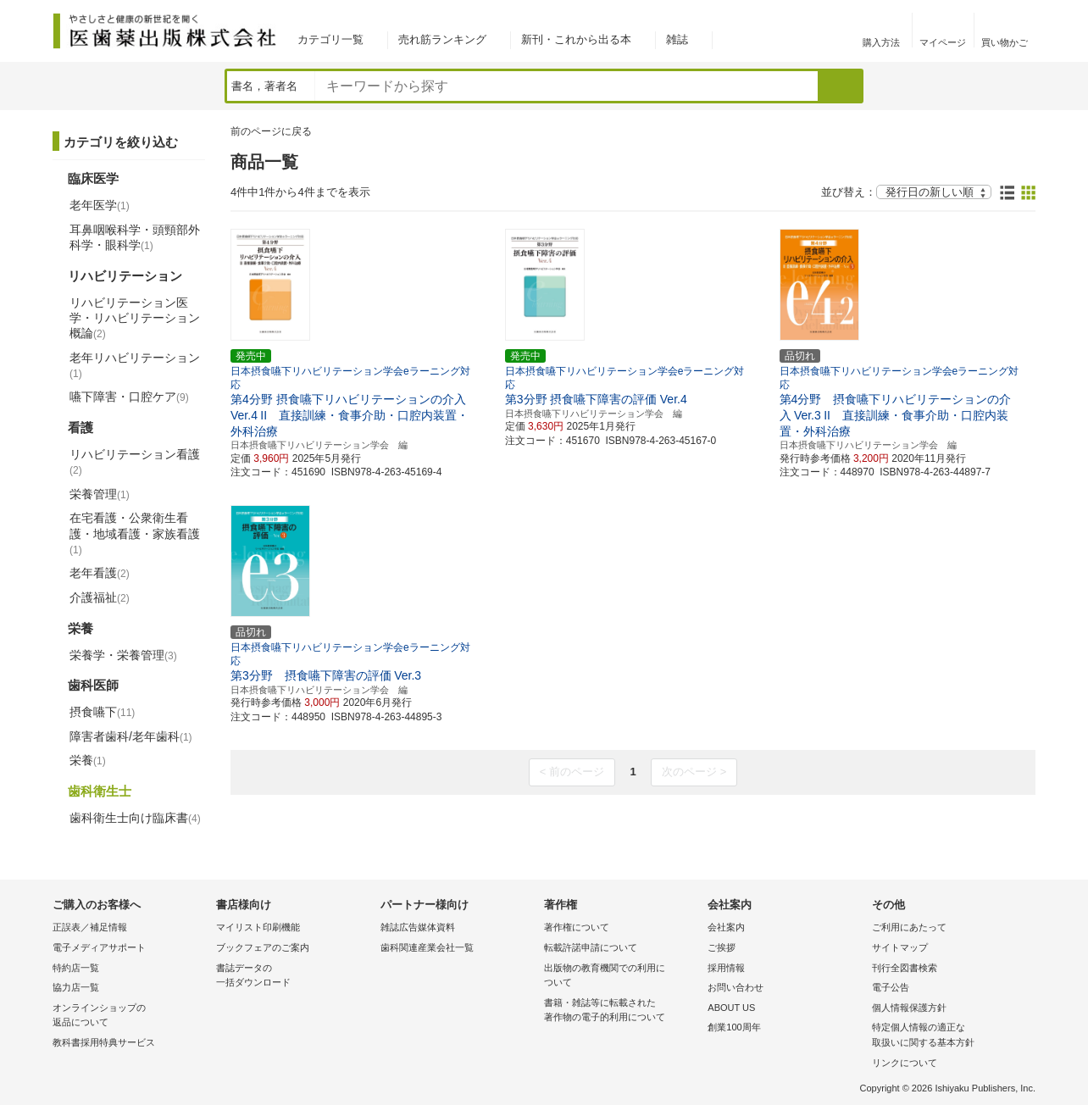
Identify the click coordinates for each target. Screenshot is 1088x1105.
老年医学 (99, 205)
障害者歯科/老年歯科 (130, 736)
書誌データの (293, 977)
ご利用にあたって (909, 927)
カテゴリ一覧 (330, 39)
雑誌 (677, 39)
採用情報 (726, 968)
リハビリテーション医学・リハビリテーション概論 (134, 318)
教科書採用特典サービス (104, 1042)
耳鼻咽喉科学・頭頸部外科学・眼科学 (134, 237)
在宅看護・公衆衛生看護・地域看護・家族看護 (134, 533)
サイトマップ (900, 947)
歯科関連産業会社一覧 (427, 947)
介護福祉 (99, 597)
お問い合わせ (735, 987)
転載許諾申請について (590, 947)
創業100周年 (734, 1027)
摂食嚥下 (102, 712)
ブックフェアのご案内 (262, 947)
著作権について (576, 927)
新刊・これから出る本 (576, 39)
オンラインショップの (130, 1016)
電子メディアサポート (99, 947)
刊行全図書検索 (904, 968)
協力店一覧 (76, 987)
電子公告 (890, 987)
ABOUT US (731, 1007)
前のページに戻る (271, 131)
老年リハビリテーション (134, 365)
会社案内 (726, 927)
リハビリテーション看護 (134, 461)
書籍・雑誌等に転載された (621, 1011)
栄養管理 (99, 494)
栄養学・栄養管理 (123, 655)
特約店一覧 (76, 968)
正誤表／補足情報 (90, 927)
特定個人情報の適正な (949, 1036)
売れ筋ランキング (442, 39)
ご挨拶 (722, 947)
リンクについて (904, 1063)
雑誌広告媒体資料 (417, 927)
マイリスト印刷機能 (258, 927)
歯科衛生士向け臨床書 (135, 818)
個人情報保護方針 (909, 1007)
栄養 (87, 760)
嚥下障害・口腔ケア (129, 396)
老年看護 (99, 573)
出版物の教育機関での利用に (621, 977)
